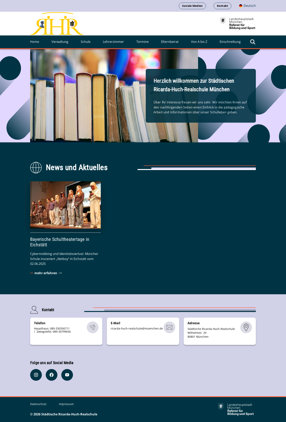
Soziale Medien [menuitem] (192, 6)
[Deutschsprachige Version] (247, 5)
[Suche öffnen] (253, 42)
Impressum (66, 404)
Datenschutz (38, 404)
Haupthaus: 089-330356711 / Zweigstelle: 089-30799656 (52, 330)
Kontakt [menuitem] (222, 6)
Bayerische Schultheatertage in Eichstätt (59, 242)
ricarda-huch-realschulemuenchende (137, 328)
